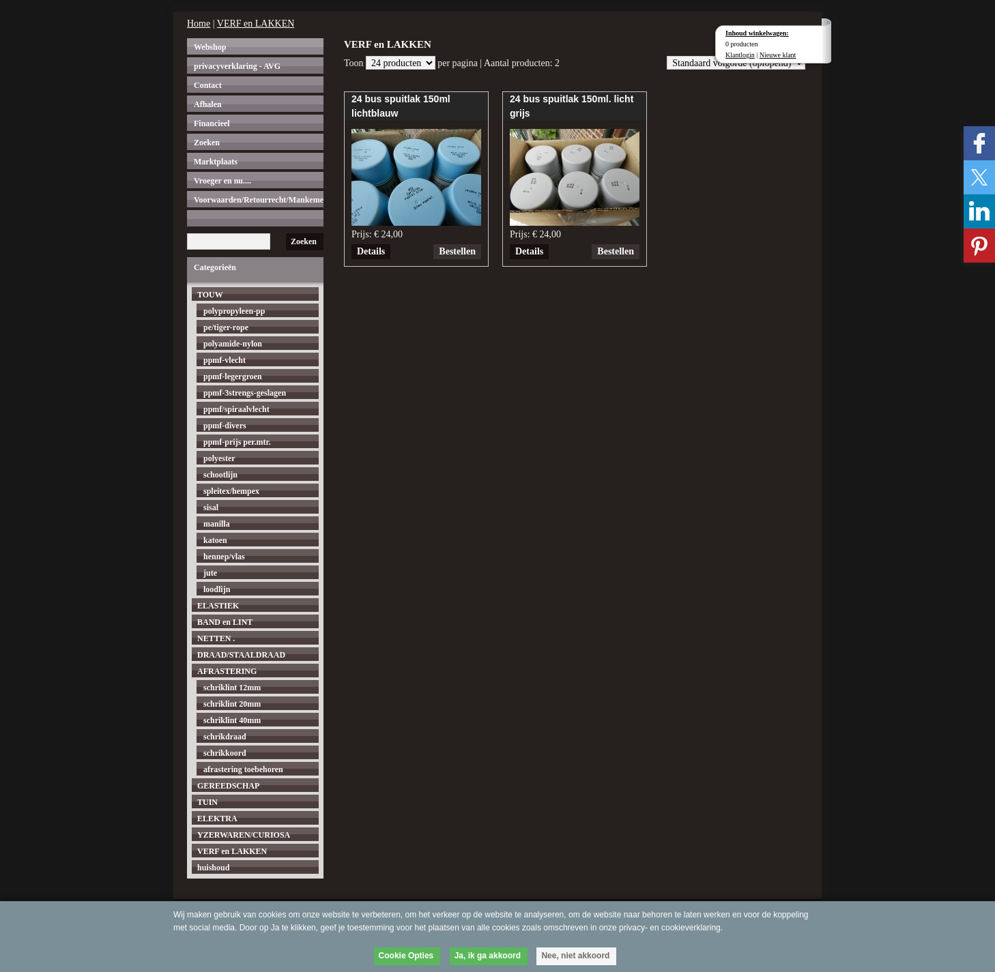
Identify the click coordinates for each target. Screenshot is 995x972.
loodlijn (216, 589)
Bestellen (457, 251)
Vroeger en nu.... (222, 181)
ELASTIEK (218, 605)
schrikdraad (224, 736)
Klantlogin (740, 55)
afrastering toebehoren (243, 769)
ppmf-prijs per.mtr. (237, 442)
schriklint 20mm (232, 704)
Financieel (212, 123)
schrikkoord (224, 753)
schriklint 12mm (232, 687)
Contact (208, 85)
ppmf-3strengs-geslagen (244, 393)
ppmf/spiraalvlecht (236, 409)
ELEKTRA (217, 818)
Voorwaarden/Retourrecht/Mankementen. (258, 200)
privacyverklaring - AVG (237, 66)
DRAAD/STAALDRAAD (241, 655)
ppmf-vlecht (224, 360)
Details (371, 251)
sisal (210, 507)
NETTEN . (216, 638)
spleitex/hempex (231, 491)
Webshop (210, 47)
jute (210, 573)
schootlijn (220, 475)
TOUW (210, 294)
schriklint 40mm (232, 720)
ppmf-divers (224, 425)
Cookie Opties (406, 955)
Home (198, 23)
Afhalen (208, 104)
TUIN (207, 802)
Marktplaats (215, 161)
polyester (219, 458)
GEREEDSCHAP (228, 786)
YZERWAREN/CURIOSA (243, 835)
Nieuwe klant (778, 55)
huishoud (213, 867)
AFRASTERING (227, 671)
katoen (215, 540)
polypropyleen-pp (234, 311)
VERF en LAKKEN (256, 23)
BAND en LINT (225, 622)
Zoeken (207, 142)
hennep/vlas (224, 556)
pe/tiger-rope (225, 327)
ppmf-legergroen (232, 376)
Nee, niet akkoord (575, 955)
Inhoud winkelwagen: (757, 33)
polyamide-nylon (232, 344)
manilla (216, 524)
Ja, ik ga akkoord (488, 955)
